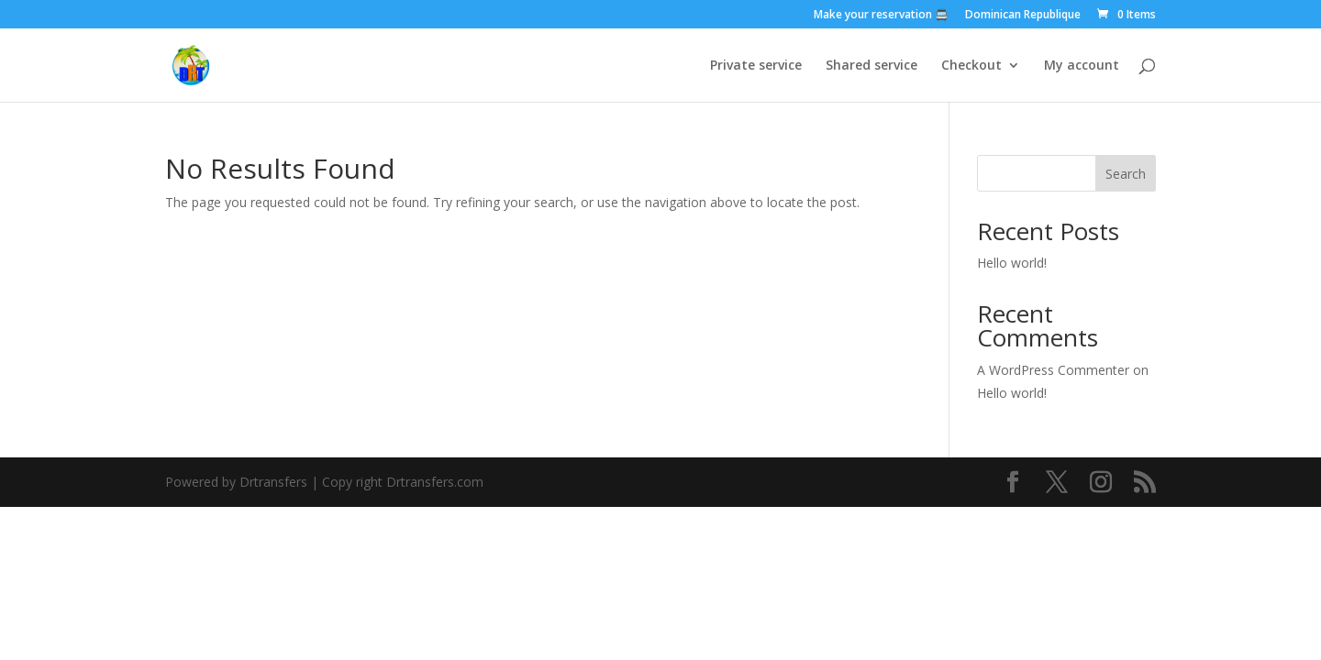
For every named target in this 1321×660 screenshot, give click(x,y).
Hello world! (1012, 262)
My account (1081, 66)
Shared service (871, 66)
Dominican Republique (1023, 15)
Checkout (971, 66)
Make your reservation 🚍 (881, 15)
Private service (756, 66)
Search (1125, 173)
